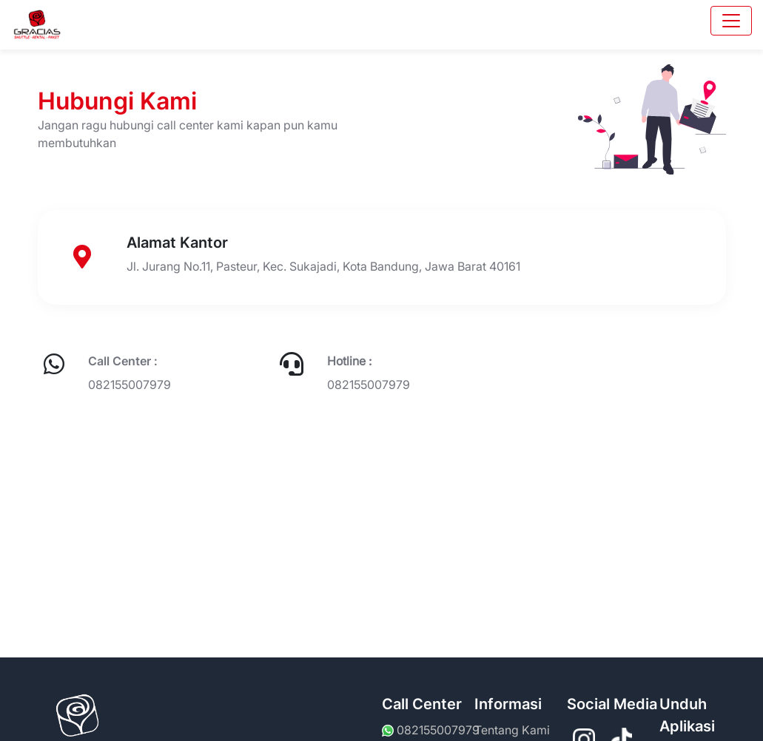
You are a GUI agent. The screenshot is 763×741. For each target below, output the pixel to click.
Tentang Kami (512, 730)
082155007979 (129, 384)
